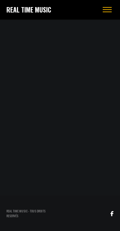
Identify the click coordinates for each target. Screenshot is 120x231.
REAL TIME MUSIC (28, 9)
